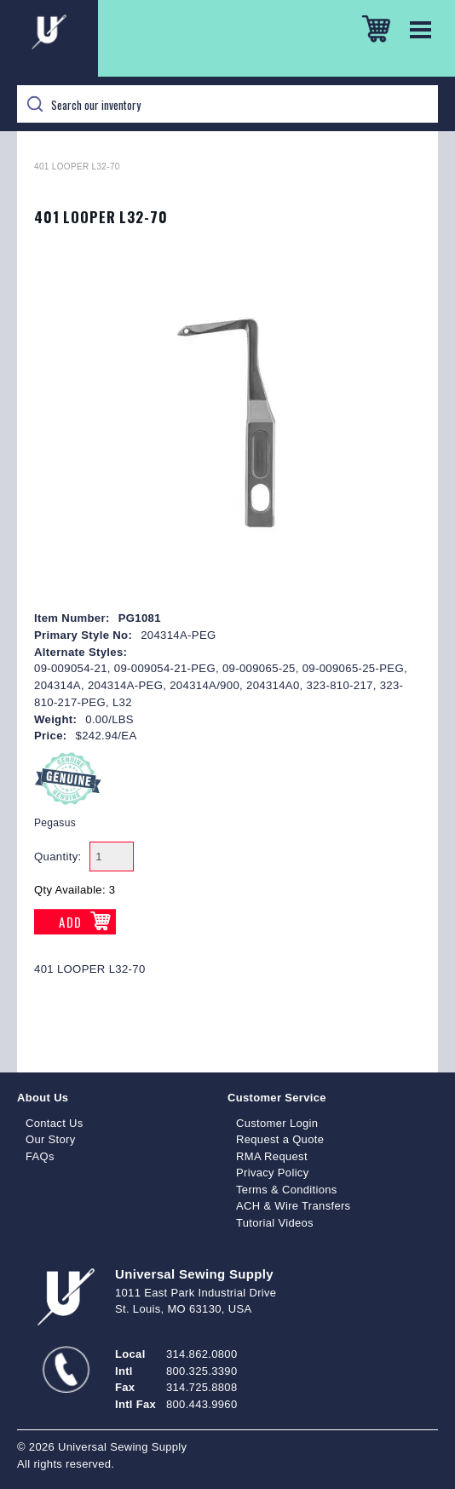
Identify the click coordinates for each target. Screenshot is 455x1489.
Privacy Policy (272, 1172)
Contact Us (55, 1123)
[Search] (227, 104)
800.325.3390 (201, 1371)
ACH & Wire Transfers (293, 1205)
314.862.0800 (201, 1354)
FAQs (40, 1156)
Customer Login (277, 1123)
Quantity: (58, 856)
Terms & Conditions (286, 1189)
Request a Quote (280, 1139)
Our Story (51, 1139)
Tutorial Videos (275, 1222)
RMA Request (272, 1156)
